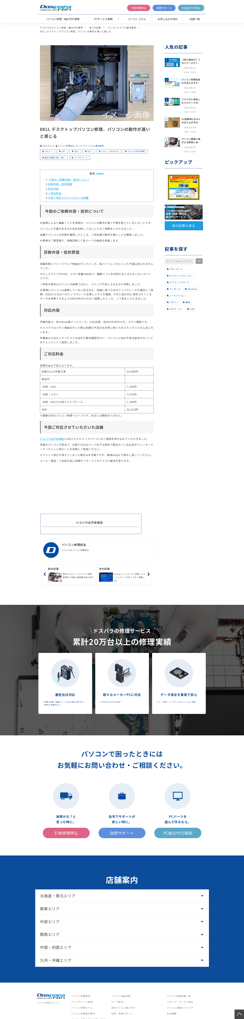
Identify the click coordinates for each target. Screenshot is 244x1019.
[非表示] (100, 173)
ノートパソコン (176, 295)
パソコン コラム (137, 19)
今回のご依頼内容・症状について (68, 179)
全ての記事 (95, 27)
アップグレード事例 (82, 1001)
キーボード (174, 288)
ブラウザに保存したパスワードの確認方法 (191, 101)
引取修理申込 (138, 8)
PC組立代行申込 (191, 8)
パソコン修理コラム (82, 1007)
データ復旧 (117, 1001)
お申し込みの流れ (168, 19)
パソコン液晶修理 (120, 996)
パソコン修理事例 (80, 996)
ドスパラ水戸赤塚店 (136, 151)
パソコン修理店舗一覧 (179, 996)
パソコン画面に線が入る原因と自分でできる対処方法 (191, 140)
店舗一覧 (195, 19)
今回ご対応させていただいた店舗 (68, 198)
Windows (191, 288)
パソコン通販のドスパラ (180, 1007)
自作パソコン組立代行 (123, 1007)
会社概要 (171, 1013)
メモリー (48, 151)
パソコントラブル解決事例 (121, 27)
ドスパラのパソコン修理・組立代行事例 (61, 27)
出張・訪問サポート (122, 1013)
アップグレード (80, 157)
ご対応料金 (55, 193)
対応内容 (53, 188)
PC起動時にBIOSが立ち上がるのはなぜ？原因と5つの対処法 (191, 120)
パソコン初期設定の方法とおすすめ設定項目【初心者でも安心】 (191, 81)
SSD (63, 151)
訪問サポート (164, 8)
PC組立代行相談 (177, 833)
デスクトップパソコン (179, 275)
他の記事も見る (183, 225)
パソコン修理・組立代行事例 (63, 19)
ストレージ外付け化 (110, 151)
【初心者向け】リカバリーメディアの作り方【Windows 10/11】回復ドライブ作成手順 (191, 61)
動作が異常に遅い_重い (55, 157)
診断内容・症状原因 (60, 184)
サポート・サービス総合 (180, 1001)
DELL (89, 151)
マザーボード (175, 269)
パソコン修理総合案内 (83, 1013)
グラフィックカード (178, 282)
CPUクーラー (175, 308)
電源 (186, 302)
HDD (76, 151)
